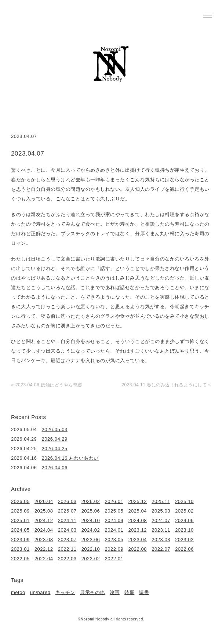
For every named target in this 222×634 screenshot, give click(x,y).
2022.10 (90, 549)
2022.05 (20, 558)
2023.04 (137, 539)
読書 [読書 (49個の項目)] (144, 592)
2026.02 (90, 501)
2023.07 (67, 539)
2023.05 (114, 539)
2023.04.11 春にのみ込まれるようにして (164, 384)
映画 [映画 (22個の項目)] (115, 592)
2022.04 (43, 558)
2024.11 (67, 520)
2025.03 (161, 511)
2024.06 (184, 520)
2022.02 (90, 558)
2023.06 (90, 539)
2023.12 (137, 530)
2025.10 (184, 501)
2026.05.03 (55, 429)
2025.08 (43, 511)
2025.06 (90, 511)
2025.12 (137, 501)
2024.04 (43, 530)
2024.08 (137, 520)
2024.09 (114, 520)
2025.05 (114, 511)
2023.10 (184, 530)
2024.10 (90, 520)
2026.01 (114, 501)
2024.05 (20, 530)
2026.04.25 (55, 448)
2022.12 (43, 549)
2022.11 (67, 549)
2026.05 (20, 501)
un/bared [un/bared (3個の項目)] (40, 592)
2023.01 (20, 549)
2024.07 (161, 520)
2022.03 (67, 558)
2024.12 (43, 520)
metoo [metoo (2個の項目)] (18, 592)
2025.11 (161, 501)
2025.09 (20, 511)
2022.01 (114, 558)
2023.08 (43, 539)
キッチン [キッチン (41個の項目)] (65, 592)
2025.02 (184, 511)
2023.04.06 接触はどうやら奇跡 (48, 384)
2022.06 (184, 549)
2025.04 (137, 511)
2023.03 (161, 539)
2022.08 (137, 549)
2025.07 (67, 511)
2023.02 (184, 539)
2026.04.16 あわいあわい (70, 458)
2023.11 (161, 530)
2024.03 (67, 530)
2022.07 (161, 549)
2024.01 (114, 530)
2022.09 (114, 549)
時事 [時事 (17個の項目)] (129, 592)
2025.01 (20, 520)
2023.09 (20, 539)
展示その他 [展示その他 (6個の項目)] (92, 592)
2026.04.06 (55, 467)
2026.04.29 (55, 439)
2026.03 (67, 501)
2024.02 (90, 530)
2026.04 (43, 501)
